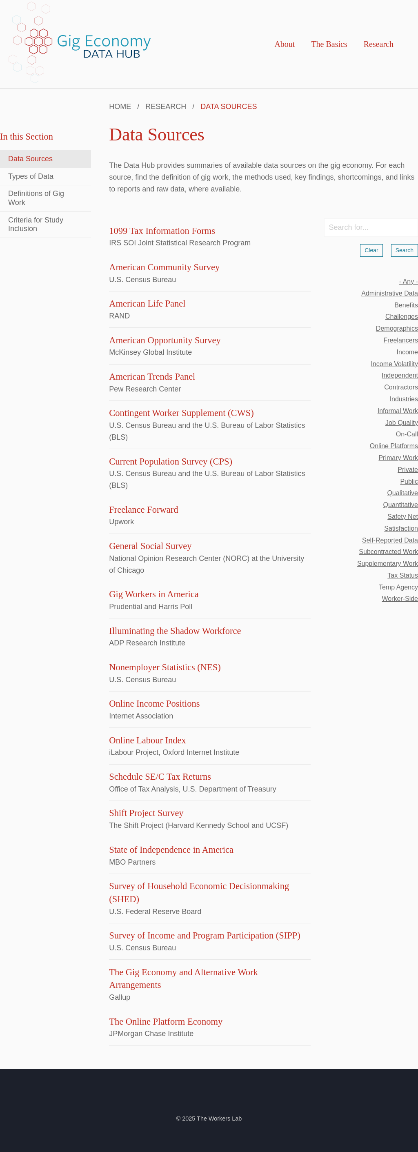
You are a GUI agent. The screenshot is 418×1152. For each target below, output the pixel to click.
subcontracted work (388, 551)
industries (404, 399)
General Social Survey (150, 546)
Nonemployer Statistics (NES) (165, 667)
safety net (402, 516)
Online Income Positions (154, 703)
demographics (397, 328)
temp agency (398, 587)
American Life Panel (147, 303)
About (284, 44)
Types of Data (30, 176)
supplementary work (387, 563)
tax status (402, 575)
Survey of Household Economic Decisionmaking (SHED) (199, 892)
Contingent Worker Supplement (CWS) (181, 413)
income (407, 352)
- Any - (408, 281)
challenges (401, 316)
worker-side (400, 598)
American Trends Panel (152, 376)
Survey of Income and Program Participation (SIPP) (204, 935)
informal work (398, 410)
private (408, 469)
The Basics (329, 44)
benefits (406, 305)
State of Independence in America (171, 850)
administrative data (389, 293)
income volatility (394, 363)
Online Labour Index (147, 740)
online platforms (394, 446)
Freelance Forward (143, 510)
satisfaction (401, 528)
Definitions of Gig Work (36, 198)
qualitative (402, 492)
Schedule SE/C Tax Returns (160, 777)
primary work (398, 457)
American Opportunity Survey (165, 340)
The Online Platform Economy (165, 1021)
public (409, 481)
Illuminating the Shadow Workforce (175, 631)
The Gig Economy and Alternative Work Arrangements (183, 978)
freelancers (401, 340)
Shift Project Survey (146, 813)
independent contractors (400, 381)
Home (120, 106)
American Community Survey (164, 267)
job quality (401, 422)
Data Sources (30, 159)
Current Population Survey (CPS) (170, 461)
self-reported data (390, 540)
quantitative (400, 504)
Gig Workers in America (154, 594)
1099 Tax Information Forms (162, 231)
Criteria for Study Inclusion (35, 224)
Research (379, 44)
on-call (407, 434)
